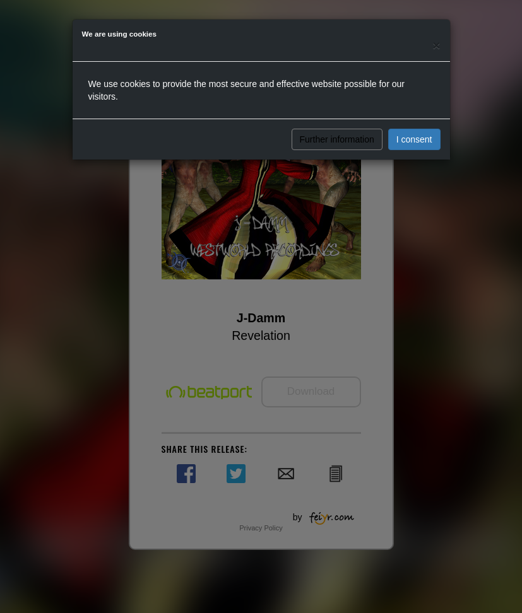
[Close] (436, 45)
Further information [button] (337, 139)
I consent (414, 139)
